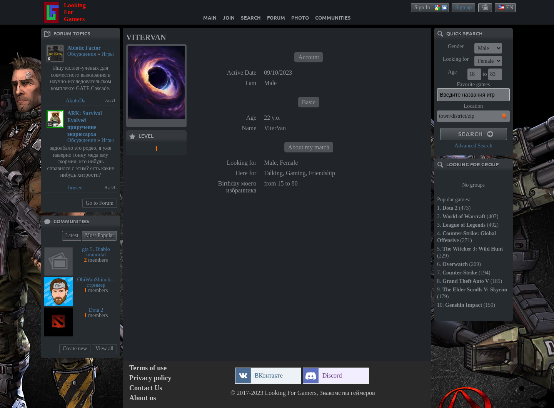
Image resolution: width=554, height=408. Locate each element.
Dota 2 (96, 310)
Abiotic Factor (84, 48)
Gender (456, 46)
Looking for (456, 59)
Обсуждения (81, 54)
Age (452, 72)
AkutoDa (75, 101)
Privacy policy (150, 378)
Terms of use (148, 368)
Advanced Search (473, 146)
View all (104, 348)
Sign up (463, 7)
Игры (108, 54)
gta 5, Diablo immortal (96, 252)
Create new (75, 348)
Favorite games (473, 84)
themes (485, 7)
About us (142, 398)
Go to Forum (99, 203)
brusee (75, 188)
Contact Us (145, 388)
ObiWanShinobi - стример (96, 282)
